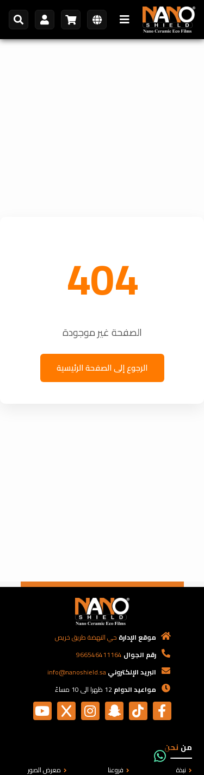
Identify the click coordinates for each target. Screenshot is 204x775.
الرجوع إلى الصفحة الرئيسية (102, 368)
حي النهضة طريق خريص (86, 637)
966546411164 (99, 654)
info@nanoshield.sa (76, 672)
